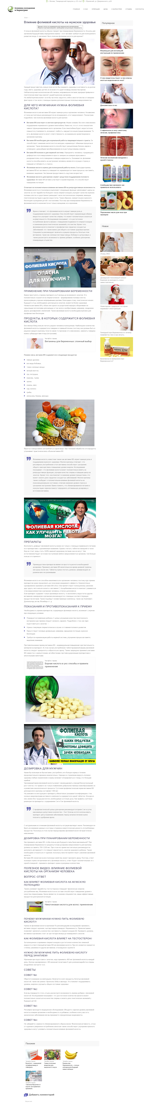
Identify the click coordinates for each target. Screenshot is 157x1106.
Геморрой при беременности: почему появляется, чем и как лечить (115, 333)
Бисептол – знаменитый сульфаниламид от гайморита (33, 1065)
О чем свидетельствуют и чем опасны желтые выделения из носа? (116, 79)
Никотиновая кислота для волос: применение (69, 904)
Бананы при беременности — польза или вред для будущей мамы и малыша (71, 1066)
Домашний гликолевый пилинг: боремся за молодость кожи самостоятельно (113, 280)
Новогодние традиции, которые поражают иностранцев (114, 307)
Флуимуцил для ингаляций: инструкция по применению (112, 52)
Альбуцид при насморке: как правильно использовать (112, 186)
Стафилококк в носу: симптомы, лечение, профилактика (113, 131)
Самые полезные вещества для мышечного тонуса (50, 1065)
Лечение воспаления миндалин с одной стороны (114, 159)
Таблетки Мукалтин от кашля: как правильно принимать (33, 1087)
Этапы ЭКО (105, 254)
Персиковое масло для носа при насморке (113, 213)
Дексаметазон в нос (108, 105)
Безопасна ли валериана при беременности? (112, 360)
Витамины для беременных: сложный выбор (68, 341)
